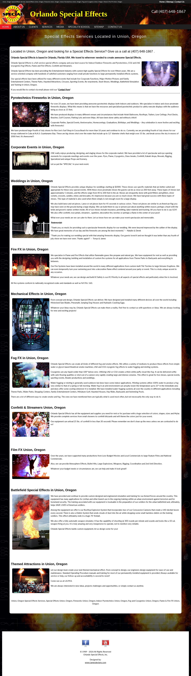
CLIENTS (33, 26)
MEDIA (60, 26)
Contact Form (64, 89)
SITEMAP (99, 26)
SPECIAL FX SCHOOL (79, 26)
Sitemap (169, 2)
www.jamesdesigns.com (95, 662)
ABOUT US (19, 26)
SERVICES (47, 26)
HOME (5, 26)
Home (162, 2)
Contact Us (179, 2)
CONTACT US (115, 26)
